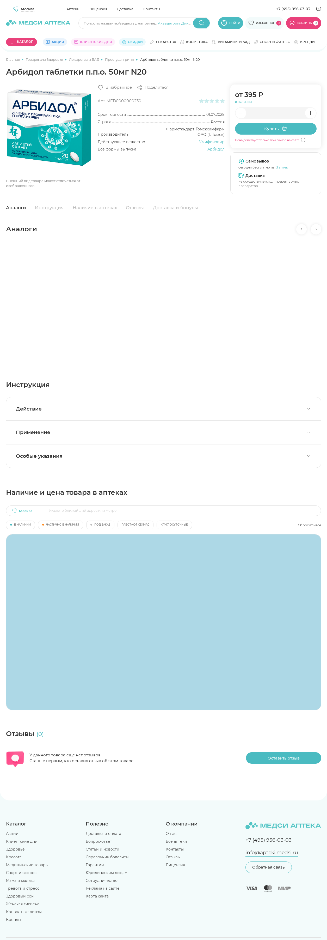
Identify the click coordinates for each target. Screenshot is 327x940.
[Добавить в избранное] (115, 88)
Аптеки (72, 9)
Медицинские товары (27, 865)
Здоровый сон (20, 896)
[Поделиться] (153, 88)
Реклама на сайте (103, 888)
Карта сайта (97, 896)
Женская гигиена (22, 904)
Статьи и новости (102, 849)
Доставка (125, 9)
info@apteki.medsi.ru (271, 852)
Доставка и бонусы (175, 207)
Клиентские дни (22, 841)
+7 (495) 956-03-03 (293, 9)
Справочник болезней (107, 857)
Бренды (13, 919)
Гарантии (95, 865)
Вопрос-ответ (99, 841)
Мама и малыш (20, 880)
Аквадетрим (169, 23)
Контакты (151, 9)
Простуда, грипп (120, 59)
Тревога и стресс (22, 888)
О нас (171, 833)
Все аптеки (176, 841)
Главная (13, 59)
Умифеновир (212, 142)
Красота (14, 857)
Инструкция (49, 207)
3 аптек (282, 167)
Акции (12, 833)
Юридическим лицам (106, 872)
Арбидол (216, 149)
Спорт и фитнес (21, 872)
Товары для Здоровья (45, 59)
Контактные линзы (24, 911)
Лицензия (98, 9)
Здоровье (15, 849)
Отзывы (135, 207)
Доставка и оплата (103, 833)
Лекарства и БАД (84, 59)
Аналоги (16, 207)
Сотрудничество (102, 880)
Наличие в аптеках (95, 207)
